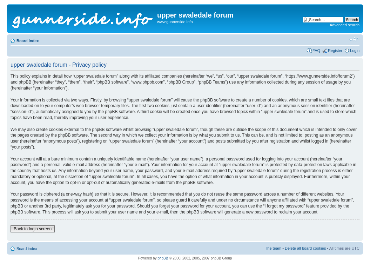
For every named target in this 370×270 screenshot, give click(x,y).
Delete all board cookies (305, 248)
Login (354, 50)
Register (335, 50)
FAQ (316, 50)
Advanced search (344, 25)
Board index (27, 41)
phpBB (162, 258)
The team (273, 248)
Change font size (354, 39)
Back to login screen (33, 228)
